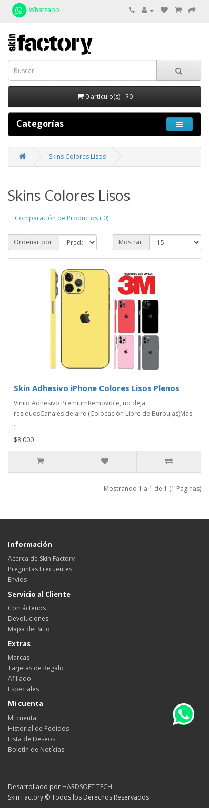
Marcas (18, 657)
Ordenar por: (34, 242)
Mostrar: (131, 242)
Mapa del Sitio (29, 629)
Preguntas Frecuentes (40, 569)
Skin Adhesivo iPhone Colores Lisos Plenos (97, 388)
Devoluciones (28, 618)
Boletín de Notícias (36, 749)
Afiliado (19, 678)
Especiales (23, 688)
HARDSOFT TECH (87, 786)
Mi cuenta (22, 717)
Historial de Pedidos (38, 728)
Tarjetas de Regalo (36, 667)
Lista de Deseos (31, 738)
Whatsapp (35, 9)
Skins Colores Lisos (77, 156)
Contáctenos (27, 608)
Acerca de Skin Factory (41, 558)
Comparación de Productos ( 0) (61, 217)
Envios (17, 579)
